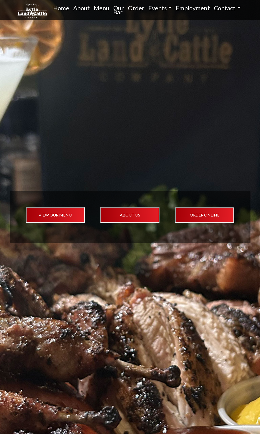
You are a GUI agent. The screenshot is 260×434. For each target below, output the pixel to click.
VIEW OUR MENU (55, 214)
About (81, 8)
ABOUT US (130, 214)
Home (61, 8)
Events (157, 8)
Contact (224, 8)
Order (136, 8)
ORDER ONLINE (204, 214)
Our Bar (118, 10)
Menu (101, 8)
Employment (193, 8)
